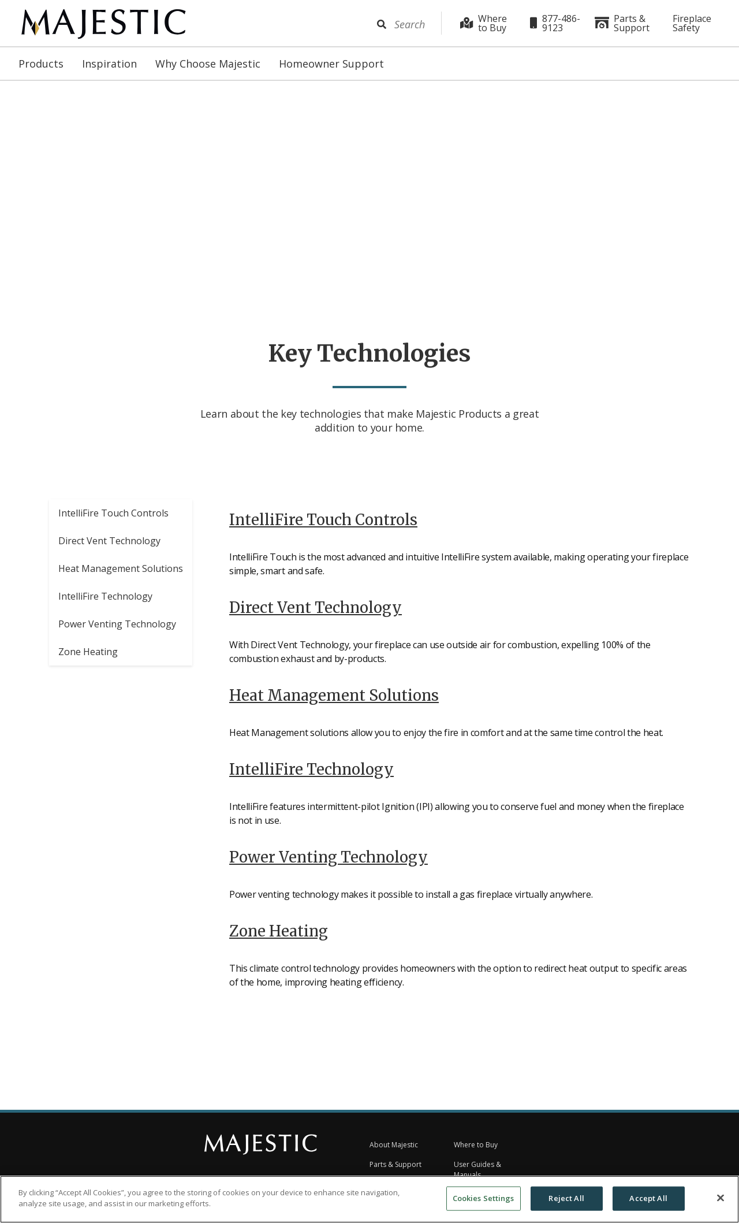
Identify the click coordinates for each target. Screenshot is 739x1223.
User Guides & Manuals (477, 1169)
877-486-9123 (555, 23)
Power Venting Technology (117, 627)
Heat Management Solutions (120, 572)
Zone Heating (88, 655)
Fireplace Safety (692, 23)
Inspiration (109, 63)
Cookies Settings (483, 1198)
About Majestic (394, 1145)
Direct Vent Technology (109, 544)
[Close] (720, 1197)
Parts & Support (622, 23)
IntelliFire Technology (105, 599)
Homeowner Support (331, 63)
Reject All (566, 1198)
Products (41, 63)
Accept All (648, 1198)
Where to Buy (483, 23)
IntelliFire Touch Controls (113, 516)
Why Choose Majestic (207, 63)
